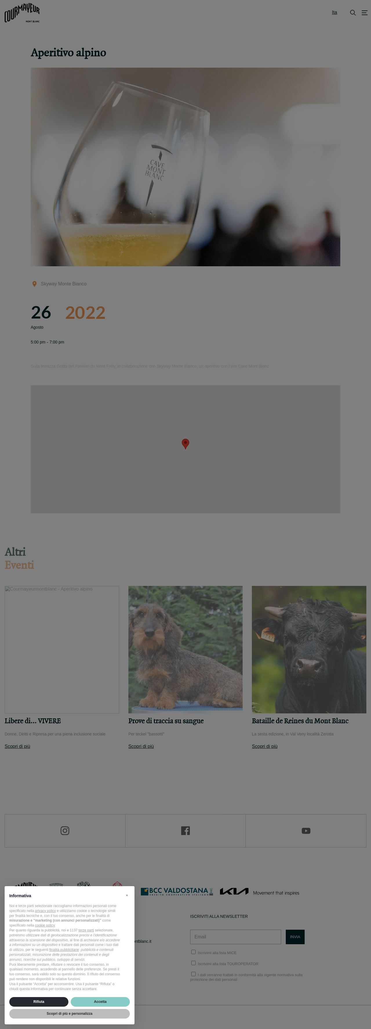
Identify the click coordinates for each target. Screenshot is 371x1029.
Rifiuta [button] (38, 1002)
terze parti (86, 930)
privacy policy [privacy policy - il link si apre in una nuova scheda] (45, 911)
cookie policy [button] (45, 925)
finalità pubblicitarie (64, 950)
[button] (127, 895)
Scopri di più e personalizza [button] (69, 1014)
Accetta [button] (100, 1002)
